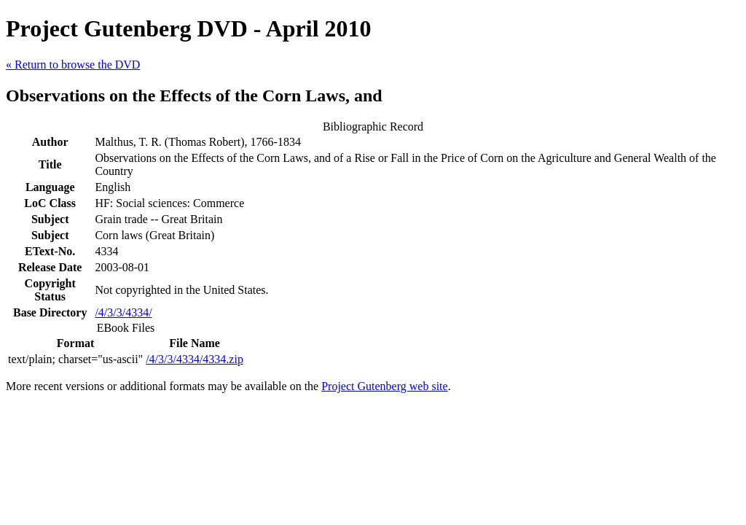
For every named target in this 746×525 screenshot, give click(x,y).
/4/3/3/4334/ (123, 312)
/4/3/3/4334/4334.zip (194, 359)
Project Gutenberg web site (384, 386)
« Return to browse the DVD (73, 64)
